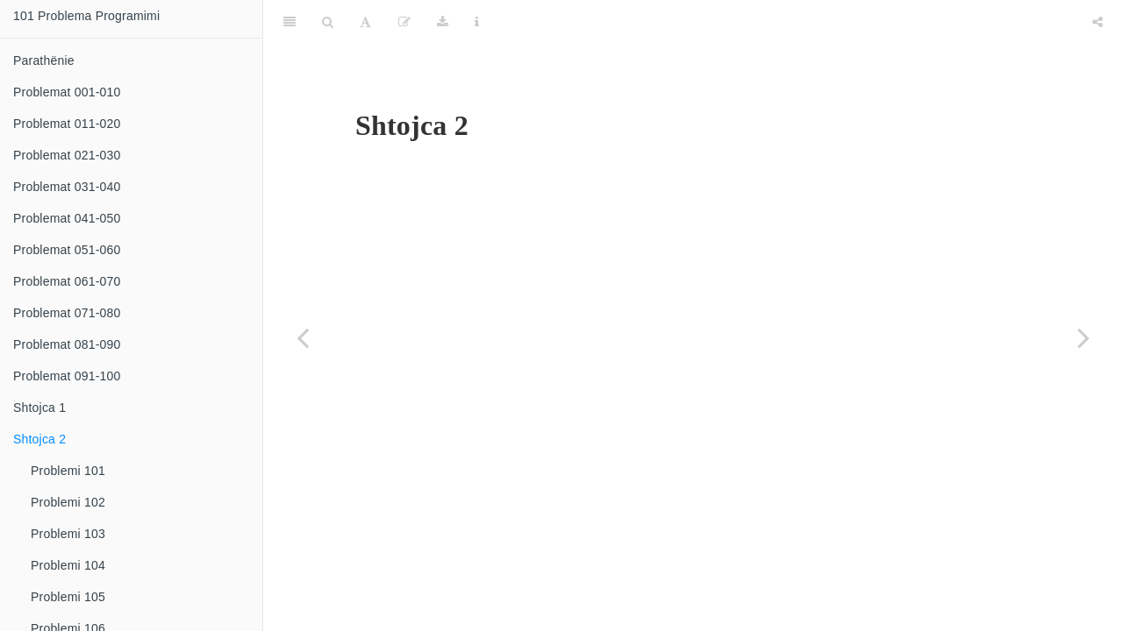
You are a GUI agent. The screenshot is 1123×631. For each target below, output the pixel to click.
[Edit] (404, 22)
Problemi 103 (68, 534)
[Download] (442, 22)
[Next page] (1083, 337)
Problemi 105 (68, 597)
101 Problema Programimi (86, 16)
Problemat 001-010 (66, 92)
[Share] (1097, 22)
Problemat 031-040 (66, 187)
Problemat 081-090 (66, 344)
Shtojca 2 (39, 439)
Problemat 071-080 (66, 313)
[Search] (328, 22)
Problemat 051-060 (66, 250)
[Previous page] (302, 337)
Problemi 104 (68, 565)
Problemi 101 (68, 471)
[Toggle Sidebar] (289, 22)
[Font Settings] (365, 22)
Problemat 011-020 (66, 124)
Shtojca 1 (39, 408)
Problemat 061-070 (66, 281)
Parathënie (44, 60)
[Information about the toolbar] (476, 22)
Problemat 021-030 (66, 155)
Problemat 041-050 (66, 218)
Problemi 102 (68, 502)
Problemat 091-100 (66, 376)
